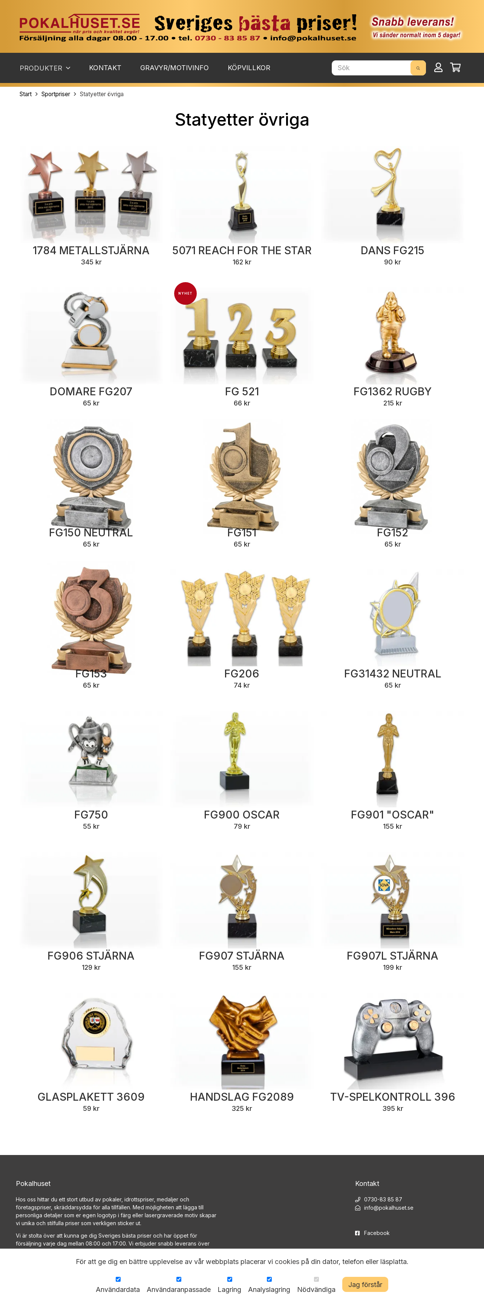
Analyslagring (269, 1289)
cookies (287, 1262)
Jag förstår (365, 1285)
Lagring (229, 1289)
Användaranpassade (179, 1289)
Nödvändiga (316, 1289)
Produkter (45, 68)
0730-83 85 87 (383, 1199)
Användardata (118, 1289)
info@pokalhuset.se (389, 1207)
